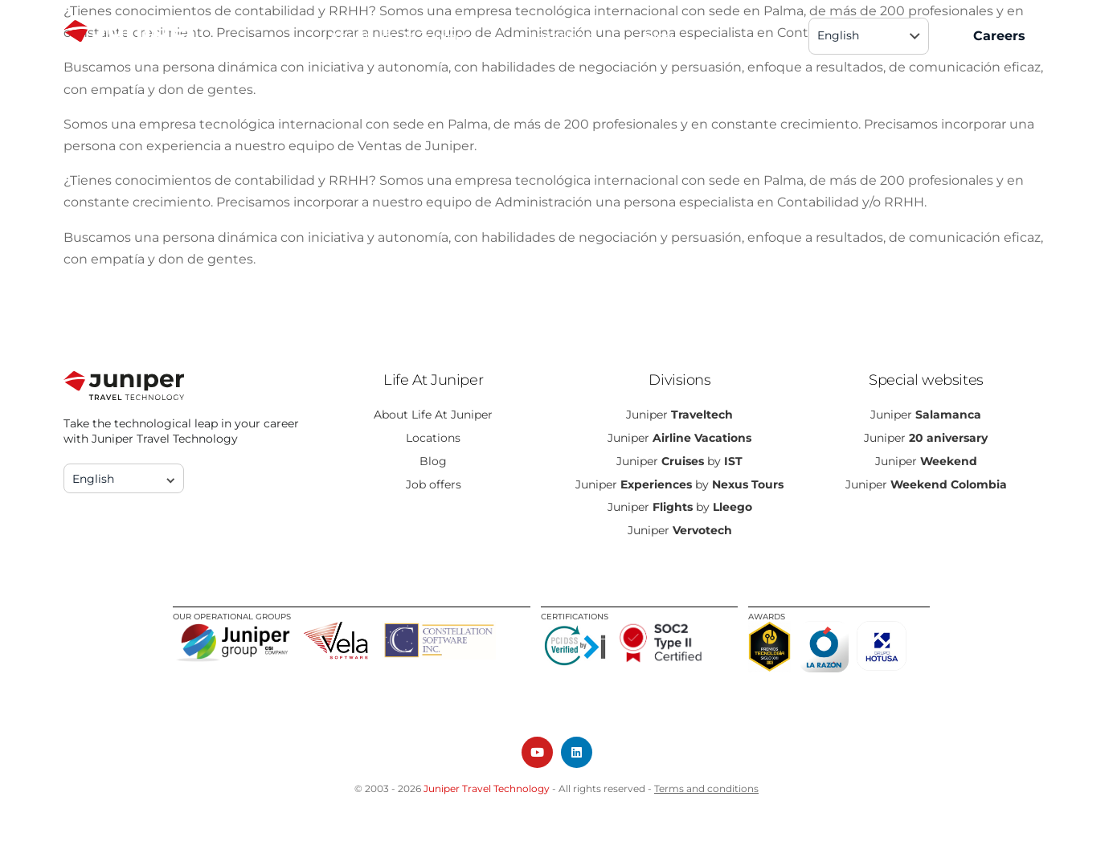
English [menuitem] (838, 36)
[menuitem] (868, 36)
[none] (868, 36)
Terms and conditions (706, 788)
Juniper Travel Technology (487, 788)
